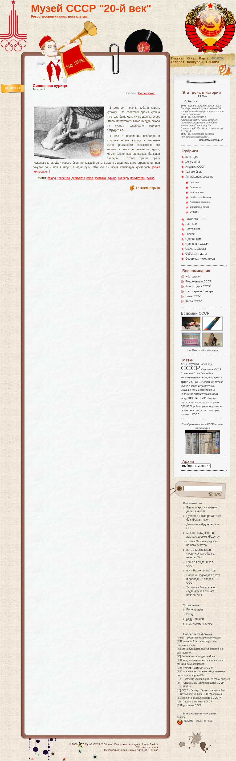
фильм (185, 414)
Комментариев (199, 623)
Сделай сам (193, 239)
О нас (191, 58)
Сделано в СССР (196, 244)
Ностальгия (192, 229)
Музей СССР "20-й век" (91, 8)
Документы (192, 161)
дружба (219, 381)
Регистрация (194, 609)
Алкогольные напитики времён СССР (203, 683)
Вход (189, 614)
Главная (177, 58)
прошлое (187, 406)
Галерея (177, 62)
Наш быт (191, 224)
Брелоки (194, 182)
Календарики (196, 192)
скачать (193, 410)
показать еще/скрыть (211, 140)
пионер (203, 402)
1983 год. (188, 686)
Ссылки (212, 62)
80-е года (191, 157)
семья (184, 410)
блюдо (52, 178)
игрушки (186, 389)
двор (210, 377)
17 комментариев (148, 188)
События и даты (196, 253)
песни (194, 402)
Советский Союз (190, 373)
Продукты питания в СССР (197, 701)
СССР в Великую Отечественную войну (203, 690)
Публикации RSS (114, 750)
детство (196, 381)
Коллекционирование (199, 176)
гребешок (63, 178)
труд (216, 410)
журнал (185, 385)
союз (201, 410)
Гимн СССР (193, 296)
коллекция (187, 393)
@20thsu (188, 721)
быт (203, 373)
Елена (190, 507)
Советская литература (200, 258)
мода (184, 398)
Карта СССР (193, 301)
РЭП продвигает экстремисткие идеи (200, 637)
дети (184, 382)
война (209, 373)
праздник (213, 402)
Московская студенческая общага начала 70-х (200, 553)
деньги (218, 377)
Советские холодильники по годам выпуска (206, 679)
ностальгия (198, 398)
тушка (150, 178)
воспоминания (190, 377)
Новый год (205, 364)
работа (197, 406)
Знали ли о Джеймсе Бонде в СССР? (200, 698)
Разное (190, 234)
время (203, 377)
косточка (100, 178)
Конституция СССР (198, 286)
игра (201, 385)
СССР (190, 368)
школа (194, 414)
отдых (212, 398)
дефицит (208, 381)
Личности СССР (196, 219)
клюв (89, 178)
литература (201, 393)
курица (111, 178)
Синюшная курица (50, 86)
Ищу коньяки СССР (191, 705)
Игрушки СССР (195, 166)
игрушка (209, 385)
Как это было (146, 93)
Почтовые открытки (200, 202)
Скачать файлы (195, 248)
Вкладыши (195, 187)
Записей (195, 619)
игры (194, 389)
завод (194, 385)
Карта (204, 58)
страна (209, 410)
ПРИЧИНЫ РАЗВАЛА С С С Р (196, 667)
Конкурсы (195, 62)
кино (212, 389)
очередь (123, 178)
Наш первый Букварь (199, 291)
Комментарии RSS (139, 750)
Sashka (154, 744)
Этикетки (194, 211)
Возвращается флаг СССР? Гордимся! (201, 694)
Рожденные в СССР (198, 281)
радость (207, 406)
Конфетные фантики (201, 197)
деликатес (78, 178)
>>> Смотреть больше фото (202, 350)
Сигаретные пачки (199, 207)
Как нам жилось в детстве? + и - (198, 656)
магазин (213, 393)
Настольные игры (204, 570)
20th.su (140, 747)
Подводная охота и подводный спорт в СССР (203, 579)
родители (217, 406)
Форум (217, 58)
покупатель (137, 178)
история (203, 390)
